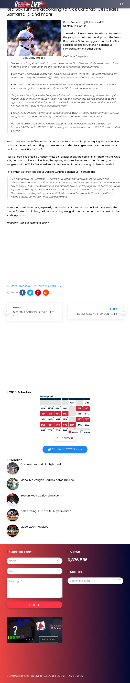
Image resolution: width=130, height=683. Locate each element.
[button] (22, 293)
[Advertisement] (65, 255)
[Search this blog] (95, 580)
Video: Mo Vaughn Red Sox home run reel (47, 480)
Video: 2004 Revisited (34, 527)
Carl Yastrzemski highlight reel (40, 464)
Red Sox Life (37, 676)
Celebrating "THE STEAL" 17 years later (45, 511)
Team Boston (74, 676)
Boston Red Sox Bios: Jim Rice (39, 495)
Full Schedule (65, 438)
